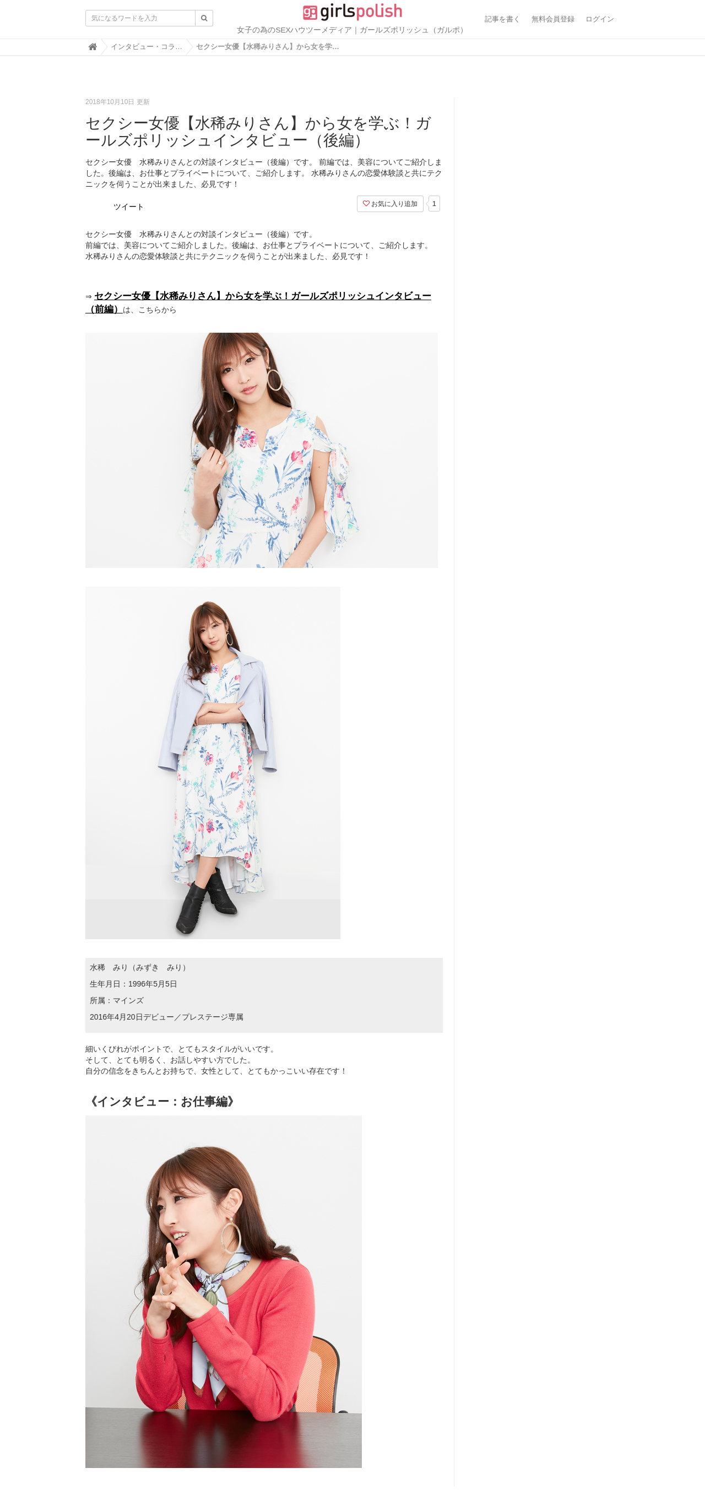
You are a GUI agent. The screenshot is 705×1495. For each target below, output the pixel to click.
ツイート (128, 206)
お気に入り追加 (390, 204)
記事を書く (502, 19)
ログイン (599, 19)
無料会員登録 (553, 19)
